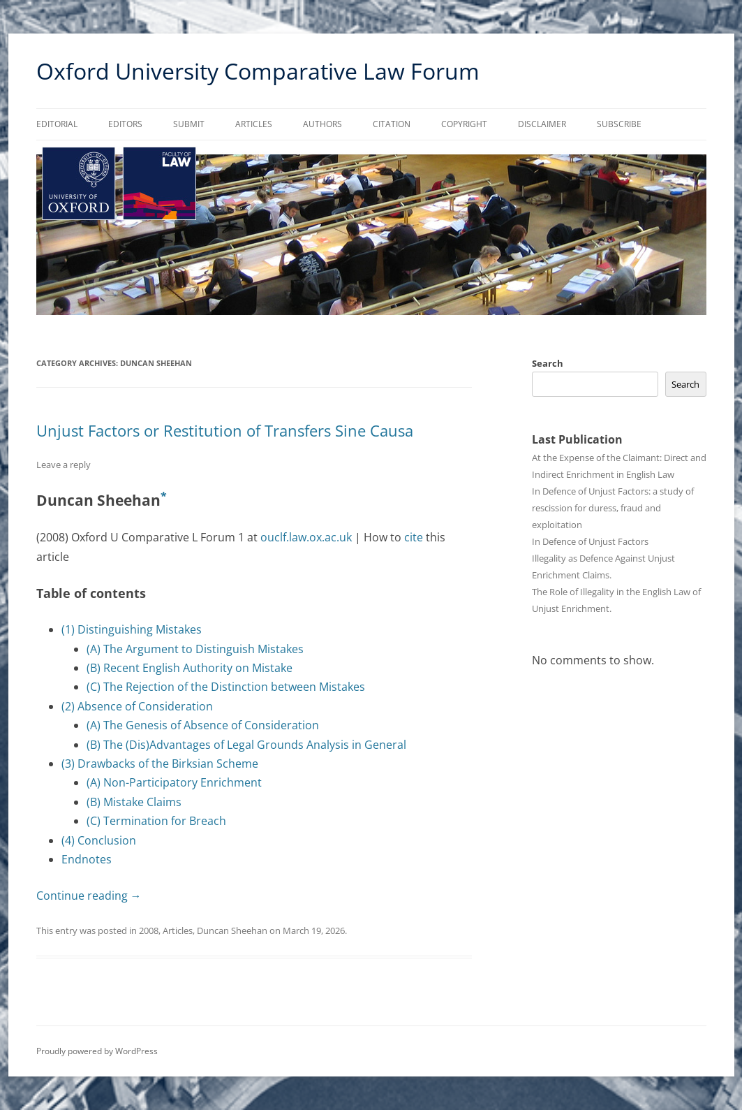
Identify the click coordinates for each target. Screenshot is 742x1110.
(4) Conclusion (98, 840)
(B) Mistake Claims (134, 802)
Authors (322, 124)
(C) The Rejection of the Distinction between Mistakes (226, 686)
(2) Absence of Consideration (137, 706)
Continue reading (89, 895)
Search (547, 363)
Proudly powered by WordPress (97, 1051)
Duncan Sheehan (232, 930)
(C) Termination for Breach (156, 820)
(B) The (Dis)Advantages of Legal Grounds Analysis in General (246, 744)
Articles (253, 124)
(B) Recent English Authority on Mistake (189, 668)
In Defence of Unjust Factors (590, 541)
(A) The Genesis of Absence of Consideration (203, 725)
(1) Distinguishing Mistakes (131, 629)
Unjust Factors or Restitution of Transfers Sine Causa (224, 430)
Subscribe (619, 124)
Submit (189, 124)
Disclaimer (542, 124)
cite (413, 537)
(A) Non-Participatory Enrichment (174, 782)
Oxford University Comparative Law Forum (258, 71)
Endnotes (86, 859)
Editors (125, 124)
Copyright (464, 124)
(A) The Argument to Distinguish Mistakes (195, 649)
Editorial (56, 124)
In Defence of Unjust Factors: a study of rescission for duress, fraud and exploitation (613, 508)
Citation (391, 124)
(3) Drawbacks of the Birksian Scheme (159, 763)
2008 (148, 930)
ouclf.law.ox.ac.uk (306, 537)
